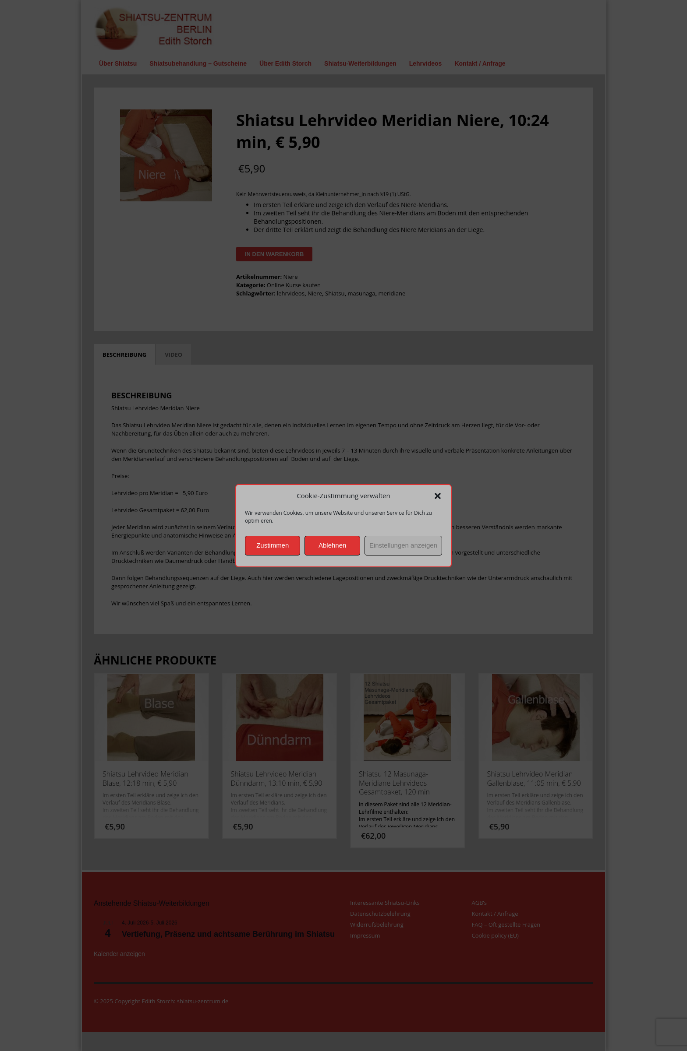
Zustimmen (272, 545)
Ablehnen (332, 545)
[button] (437, 496)
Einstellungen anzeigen (403, 545)
